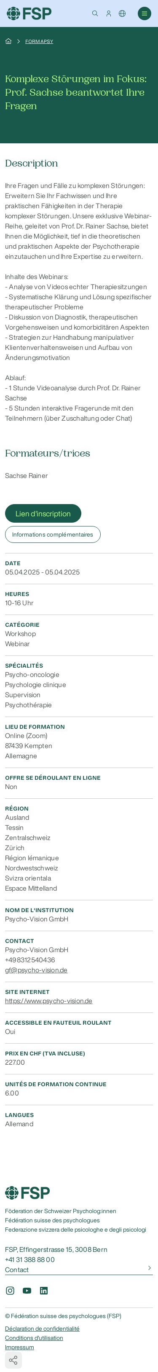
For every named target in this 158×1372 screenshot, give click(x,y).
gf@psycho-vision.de (36, 970)
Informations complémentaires (53, 534)
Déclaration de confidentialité (42, 1329)
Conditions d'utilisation (34, 1338)
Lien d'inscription (43, 513)
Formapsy (39, 41)
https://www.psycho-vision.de (49, 1000)
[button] (95, 13)
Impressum (19, 1347)
